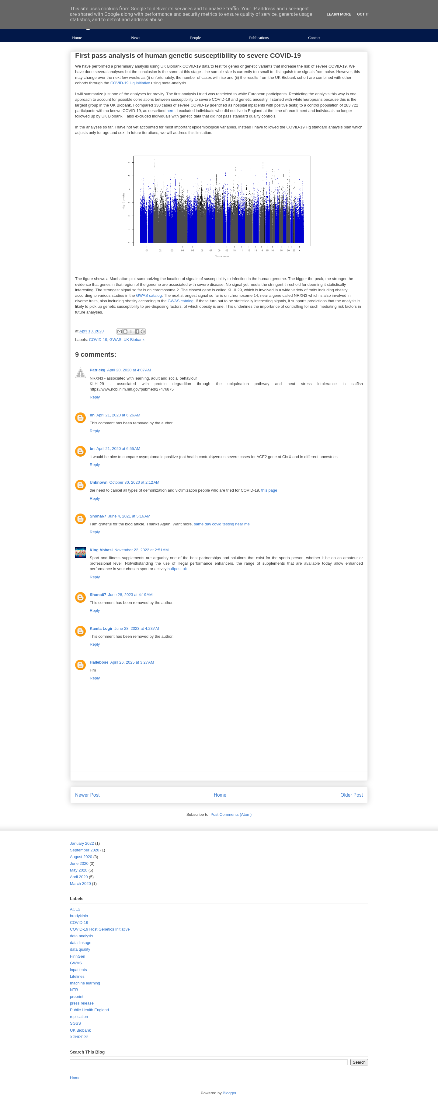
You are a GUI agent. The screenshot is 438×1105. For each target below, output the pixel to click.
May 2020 (78, 870)
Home (77, 37)
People (195, 37)
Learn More (339, 14)
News (135, 37)
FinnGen (77, 956)
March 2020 (80, 883)
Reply (95, 397)
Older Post (351, 795)
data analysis (81, 936)
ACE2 (75, 909)
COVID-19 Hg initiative (130, 83)
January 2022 (82, 843)
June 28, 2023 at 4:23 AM (136, 628)
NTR (74, 989)
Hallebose (99, 662)
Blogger (229, 1093)
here (171, 110)
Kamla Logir (101, 628)
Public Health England (89, 1010)
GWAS (115, 339)
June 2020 (79, 863)
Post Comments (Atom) (231, 814)
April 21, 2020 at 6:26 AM (118, 415)
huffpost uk (177, 569)
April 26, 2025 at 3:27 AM (132, 662)
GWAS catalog (149, 295)
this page (269, 490)
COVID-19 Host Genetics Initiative (100, 929)
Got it (363, 14)
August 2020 (81, 856)
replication (79, 1016)
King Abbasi (101, 550)
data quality (80, 949)
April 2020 (79, 877)
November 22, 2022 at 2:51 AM (141, 550)
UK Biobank (133, 339)
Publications (259, 37)
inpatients (78, 969)
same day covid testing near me (222, 524)
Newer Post (87, 795)
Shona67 (98, 516)
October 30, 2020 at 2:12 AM (134, 482)
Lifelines (77, 976)
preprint (76, 996)
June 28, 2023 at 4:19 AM (130, 594)
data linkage (80, 942)
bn (92, 415)
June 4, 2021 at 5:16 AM (129, 516)
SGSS (75, 1023)
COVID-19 (98, 339)
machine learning (85, 983)
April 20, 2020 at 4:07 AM (129, 370)
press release (82, 1003)
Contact (314, 37)
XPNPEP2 (79, 1037)
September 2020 (84, 850)
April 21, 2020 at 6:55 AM (118, 448)
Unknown (99, 482)
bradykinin (79, 916)
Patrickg (97, 370)
